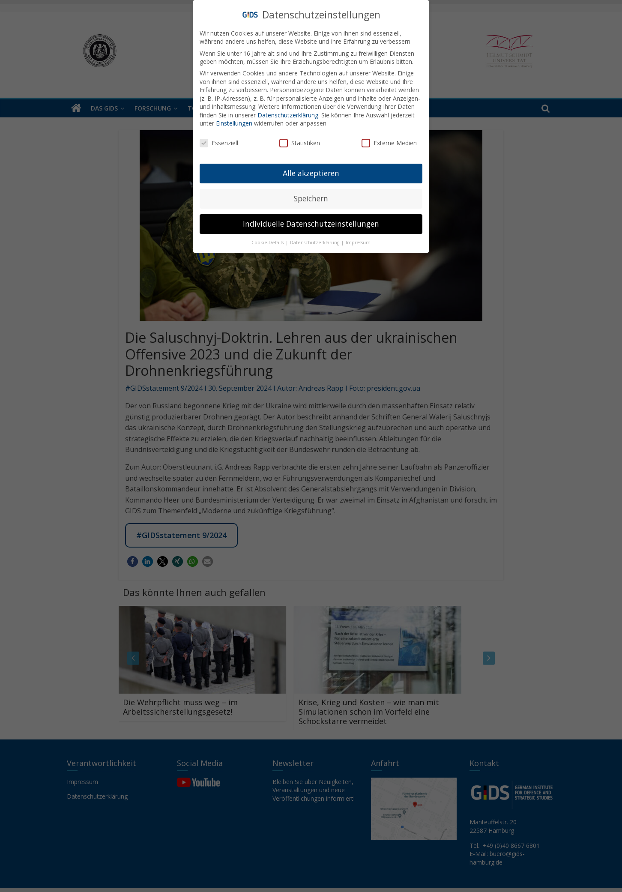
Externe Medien (389, 143)
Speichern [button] (311, 198)
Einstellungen (234, 123)
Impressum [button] (358, 242)
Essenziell (219, 143)
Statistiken (299, 143)
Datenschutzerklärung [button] (315, 242)
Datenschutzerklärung (287, 115)
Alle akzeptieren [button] (311, 173)
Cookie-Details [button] (268, 242)
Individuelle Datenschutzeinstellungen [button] (311, 224)
